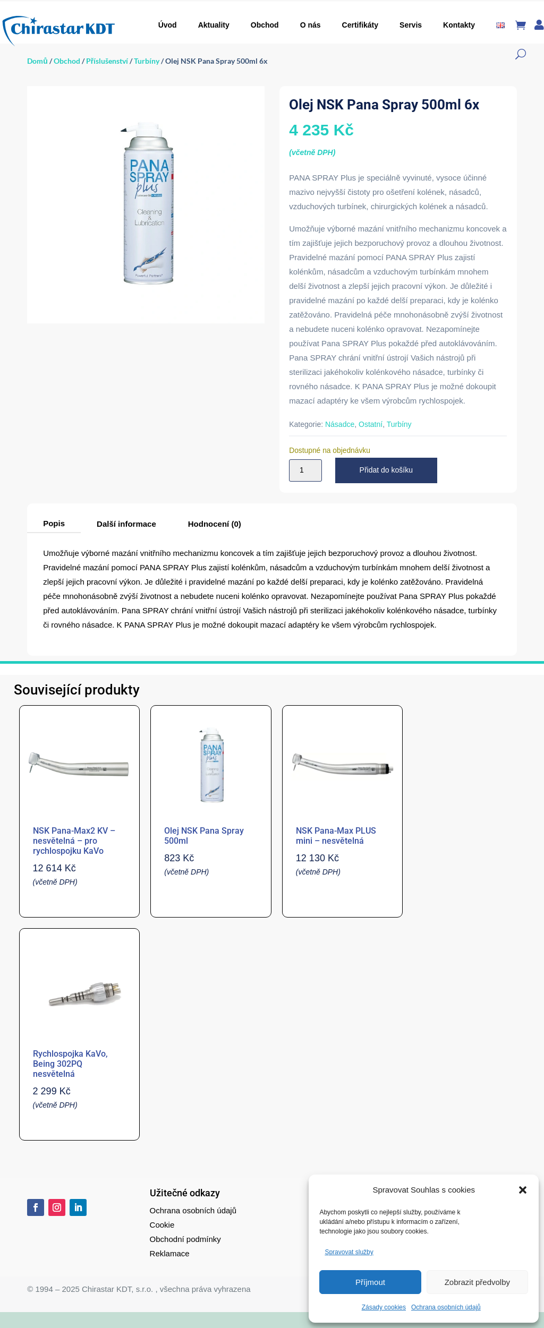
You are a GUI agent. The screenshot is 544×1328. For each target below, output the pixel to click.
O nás (310, 25)
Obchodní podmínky (185, 1239)
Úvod (167, 25)
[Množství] (305, 470)
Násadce (339, 424)
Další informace (126, 523)
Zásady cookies (384, 1307)
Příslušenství (107, 60)
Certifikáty (360, 25)
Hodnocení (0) (214, 523)
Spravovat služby (349, 1252)
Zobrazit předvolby (477, 1282)
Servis (411, 25)
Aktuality (214, 25)
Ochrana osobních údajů (446, 1307)
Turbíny (146, 60)
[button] (522, 1190)
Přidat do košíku (386, 470)
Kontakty (459, 25)
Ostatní (370, 424)
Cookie (162, 1224)
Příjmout (370, 1282)
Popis (54, 523)
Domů (37, 60)
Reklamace (170, 1253)
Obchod (265, 25)
